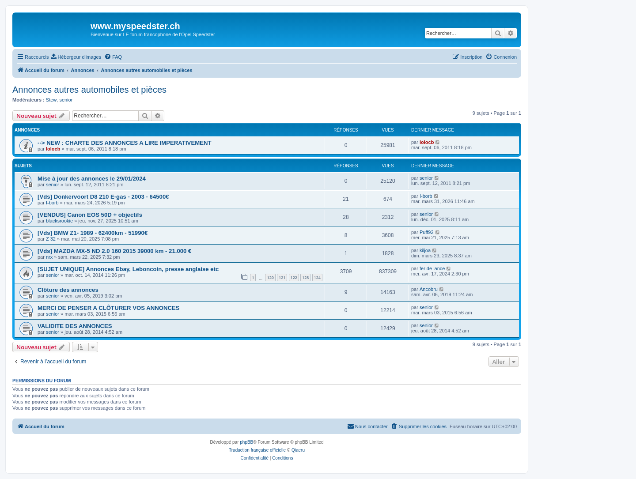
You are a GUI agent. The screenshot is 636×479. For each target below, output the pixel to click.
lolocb (53, 148)
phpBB (246, 442)
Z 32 (51, 238)
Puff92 (427, 232)
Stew (51, 99)
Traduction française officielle (257, 450)
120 (270, 277)
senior (65, 99)
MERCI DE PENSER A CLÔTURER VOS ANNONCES (109, 308)
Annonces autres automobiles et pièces (89, 89)
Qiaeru (298, 450)
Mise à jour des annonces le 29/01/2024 (92, 178)
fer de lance (432, 268)
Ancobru (429, 289)
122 (294, 277)
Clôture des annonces (68, 290)
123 (305, 277)
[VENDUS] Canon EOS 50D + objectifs (90, 214)
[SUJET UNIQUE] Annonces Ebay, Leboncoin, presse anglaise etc (128, 269)
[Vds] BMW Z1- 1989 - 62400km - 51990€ (93, 233)
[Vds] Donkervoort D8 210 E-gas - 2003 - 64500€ (103, 196)
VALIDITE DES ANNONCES (75, 326)
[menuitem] (76, 57)
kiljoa (425, 250)
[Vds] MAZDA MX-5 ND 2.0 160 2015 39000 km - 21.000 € (114, 251)
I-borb (52, 202)
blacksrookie (59, 220)
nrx (49, 257)
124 (317, 277)
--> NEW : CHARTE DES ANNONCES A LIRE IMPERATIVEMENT (125, 143)
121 (282, 277)
